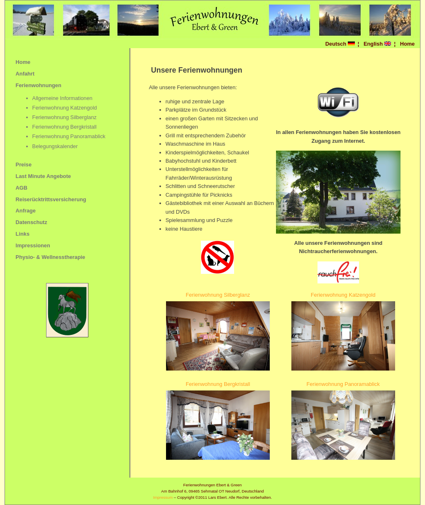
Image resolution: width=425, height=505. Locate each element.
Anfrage (26, 210)
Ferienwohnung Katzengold (64, 108)
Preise (24, 164)
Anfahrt (25, 74)
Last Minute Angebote (43, 176)
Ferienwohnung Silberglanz (64, 117)
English (377, 44)
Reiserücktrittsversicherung (51, 199)
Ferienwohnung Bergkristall (64, 127)
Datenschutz (31, 222)
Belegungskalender (55, 146)
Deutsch (340, 44)
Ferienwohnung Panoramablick (68, 136)
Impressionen (33, 245)
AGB (21, 188)
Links (22, 234)
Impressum (163, 497)
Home (407, 44)
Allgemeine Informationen (62, 98)
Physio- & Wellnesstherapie (50, 257)
